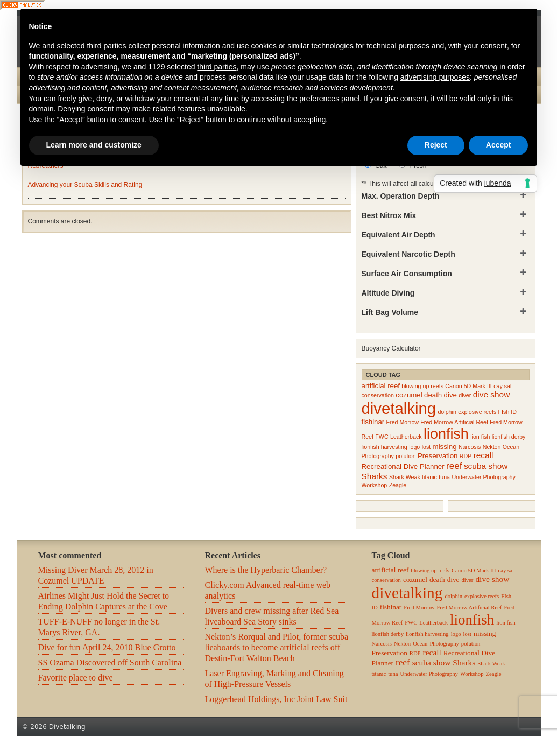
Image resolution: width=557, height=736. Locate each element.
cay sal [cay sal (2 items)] (502, 386)
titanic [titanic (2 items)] (429, 477)
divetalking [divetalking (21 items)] (399, 408)
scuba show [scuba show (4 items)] (486, 466)
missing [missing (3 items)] (445, 447)
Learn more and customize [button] (94, 145)
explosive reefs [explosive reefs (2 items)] (477, 412)
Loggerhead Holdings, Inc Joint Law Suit (276, 699)
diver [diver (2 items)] (465, 395)
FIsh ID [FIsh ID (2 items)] (507, 412)
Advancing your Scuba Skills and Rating (85, 184)
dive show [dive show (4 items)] (491, 394)
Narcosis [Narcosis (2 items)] (470, 447)
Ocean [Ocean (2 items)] (511, 447)
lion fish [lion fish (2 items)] (480, 436)
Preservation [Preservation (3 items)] (437, 456)
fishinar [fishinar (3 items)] (373, 422)
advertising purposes (435, 77)
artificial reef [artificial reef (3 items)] (381, 386)
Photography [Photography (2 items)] (378, 456)
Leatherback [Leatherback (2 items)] (406, 436)
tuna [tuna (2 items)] (444, 477)
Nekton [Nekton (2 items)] (492, 447)
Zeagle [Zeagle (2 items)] (398, 485)
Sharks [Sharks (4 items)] (374, 476)
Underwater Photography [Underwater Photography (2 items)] (483, 477)
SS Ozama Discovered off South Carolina (110, 662)
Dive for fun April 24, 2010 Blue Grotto (107, 647)
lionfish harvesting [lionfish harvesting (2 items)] (384, 447)
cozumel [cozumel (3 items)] (409, 395)
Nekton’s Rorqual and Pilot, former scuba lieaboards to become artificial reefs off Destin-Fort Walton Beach (277, 647)
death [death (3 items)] (433, 395)
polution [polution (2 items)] (405, 456)
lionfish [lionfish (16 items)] (446, 434)
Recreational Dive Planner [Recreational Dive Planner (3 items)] (403, 466)
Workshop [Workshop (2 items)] (374, 485)
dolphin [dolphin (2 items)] (447, 412)
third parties (216, 66)
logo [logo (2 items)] (414, 447)
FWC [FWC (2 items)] (381, 436)
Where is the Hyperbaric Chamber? (266, 569)
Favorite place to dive (75, 677)
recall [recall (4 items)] (483, 455)
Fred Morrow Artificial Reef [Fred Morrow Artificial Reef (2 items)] (454, 422)
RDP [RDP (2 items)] (466, 456)
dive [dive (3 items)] (450, 395)
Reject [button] (436, 145)
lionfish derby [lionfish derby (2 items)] (509, 436)
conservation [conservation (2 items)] (378, 395)
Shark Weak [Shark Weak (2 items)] (404, 477)
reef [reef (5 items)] (454, 465)
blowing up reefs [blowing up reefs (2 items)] (422, 386)
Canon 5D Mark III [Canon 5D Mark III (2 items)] (468, 386)
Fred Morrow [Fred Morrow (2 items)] (402, 422)
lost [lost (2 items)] (426, 447)
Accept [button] (498, 145)
